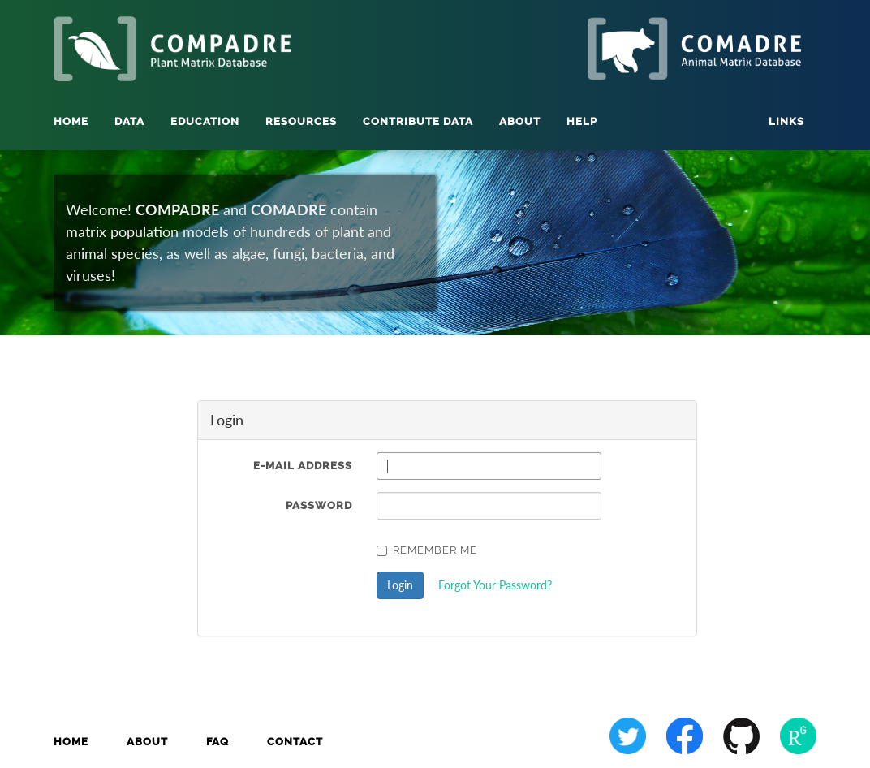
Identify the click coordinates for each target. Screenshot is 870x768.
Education (204, 121)
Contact (295, 742)
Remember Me (427, 550)
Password (319, 505)
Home (71, 121)
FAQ (217, 742)
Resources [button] (301, 121)
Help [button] (581, 121)
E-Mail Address (302, 466)
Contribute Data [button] (418, 121)
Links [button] (786, 121)
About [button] (520, 121)
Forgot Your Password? (495, 585)
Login (400, 585)
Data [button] (129, 121)
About (147, 742)
